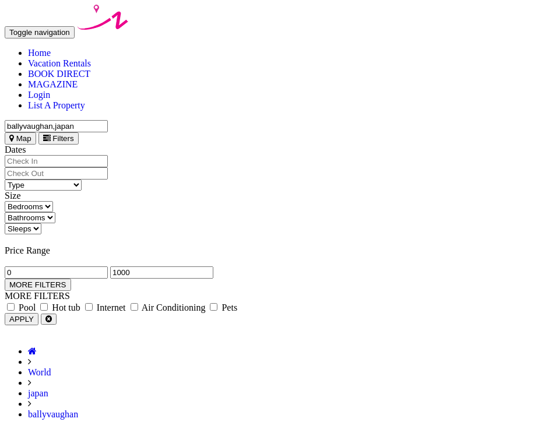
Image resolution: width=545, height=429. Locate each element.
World (39, 372)
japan (38, 393)
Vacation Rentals (59, 63)
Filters (58, 138)
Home (39, 53)
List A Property (56, 105)
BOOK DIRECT (59, 74)
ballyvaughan (53, 414)
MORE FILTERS (37, 284)
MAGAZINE (53, 84)
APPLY (21, 319)
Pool (21, 307)
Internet (105, 307)
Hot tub (60, 307)
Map (20, 138)
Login (39, 95)
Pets (223, 307)
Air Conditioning (168, 307)
